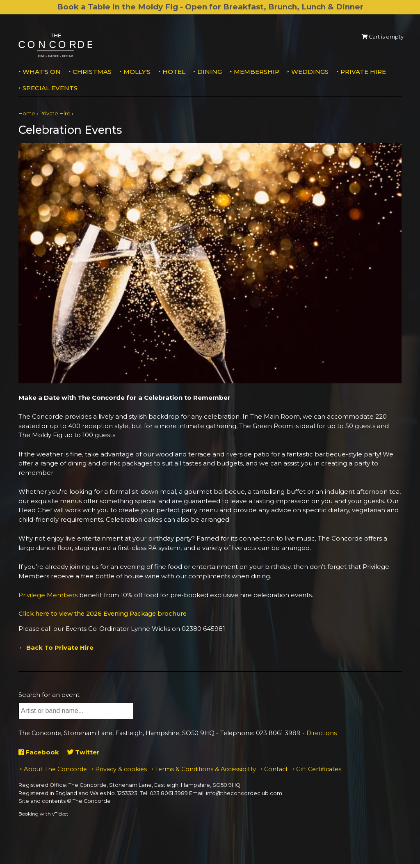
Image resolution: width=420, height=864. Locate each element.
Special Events (50, 88)
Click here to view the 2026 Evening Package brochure (106, 613)
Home (26, 113)
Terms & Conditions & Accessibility (205, 768)
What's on (42, 72)
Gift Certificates (318, 768)
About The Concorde (55, 768)
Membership (256, 72)
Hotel (173, 72)
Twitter (83, 752)
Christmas (92, 72)
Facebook (38, 752)
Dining (209, 72)
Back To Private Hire (60, 647)
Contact (276, 768)
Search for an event (49, 694)
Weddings (310, 72)
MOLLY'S (137, 72)
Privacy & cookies (121, 768)
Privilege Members (48, 595)
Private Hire (363, 72)
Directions (321, 732)
